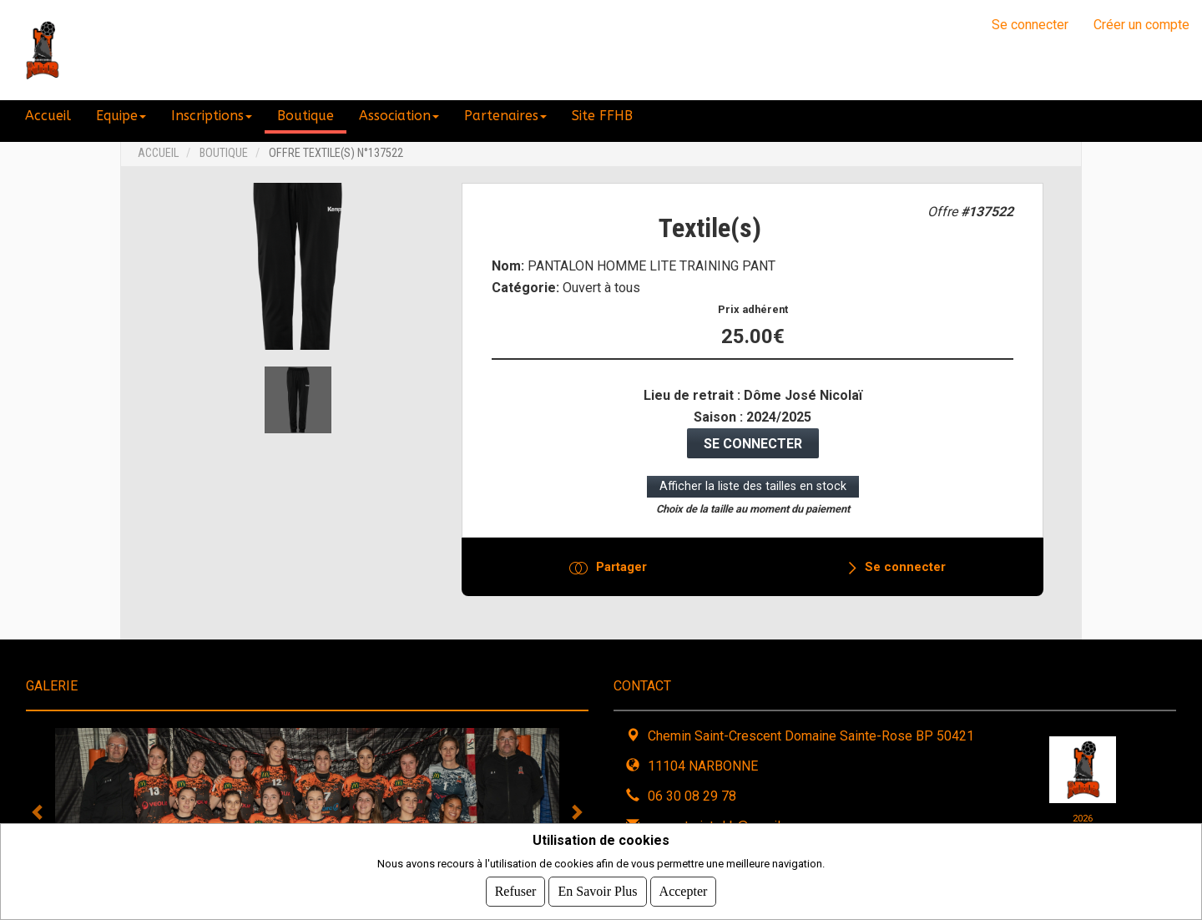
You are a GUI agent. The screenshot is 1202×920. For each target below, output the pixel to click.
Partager (621, 566)
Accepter (683, 891)
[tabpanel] (307, 811)
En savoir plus (597, 891)
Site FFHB (602, 116)
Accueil (48, 116)
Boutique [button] (305, 116)
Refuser (516, 891)
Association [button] (399, 116)
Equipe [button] (121, 116)
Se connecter (1030, 25)
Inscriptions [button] (211, 116)
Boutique (223, 153)
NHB (114, 50)
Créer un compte (1141, 25)
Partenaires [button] (505, 116)
